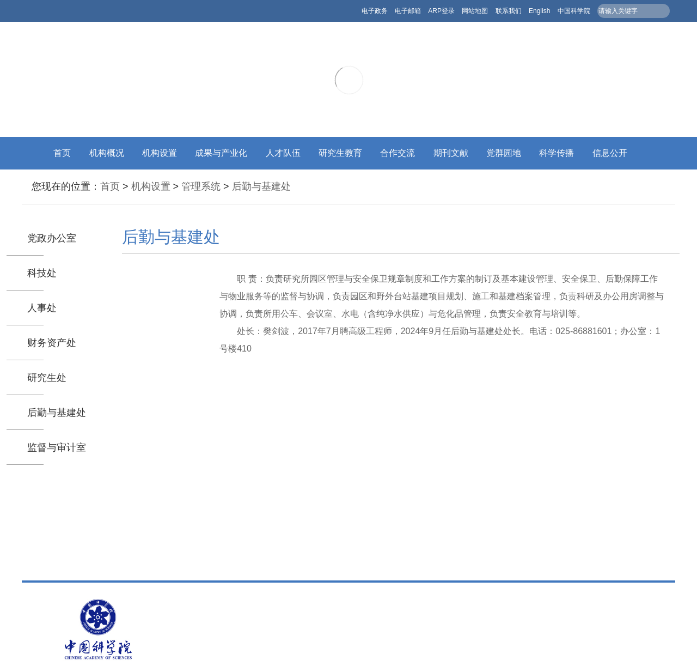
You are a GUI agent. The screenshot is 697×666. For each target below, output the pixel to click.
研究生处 (46, 377)
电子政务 (375, 11)
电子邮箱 (408, 11)
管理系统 (201, 186)
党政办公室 (51, 238)
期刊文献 (450, 153)
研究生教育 (340, 153)
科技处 (42, 273)
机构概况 (106, 153)
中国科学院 (574, 11)
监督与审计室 (56, 447)
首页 (62, 153)
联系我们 (509, 11)
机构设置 (159, 153)
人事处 (42, 307)
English (539, 11)
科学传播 (556, 153)
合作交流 (397, 153)
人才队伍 (283, 153)
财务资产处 (51, 342)
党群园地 (503, 153)
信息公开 (609, 153)
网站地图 (475, 11)
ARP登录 (441, 11)
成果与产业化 (221, 153)
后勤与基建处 (261, 186)
